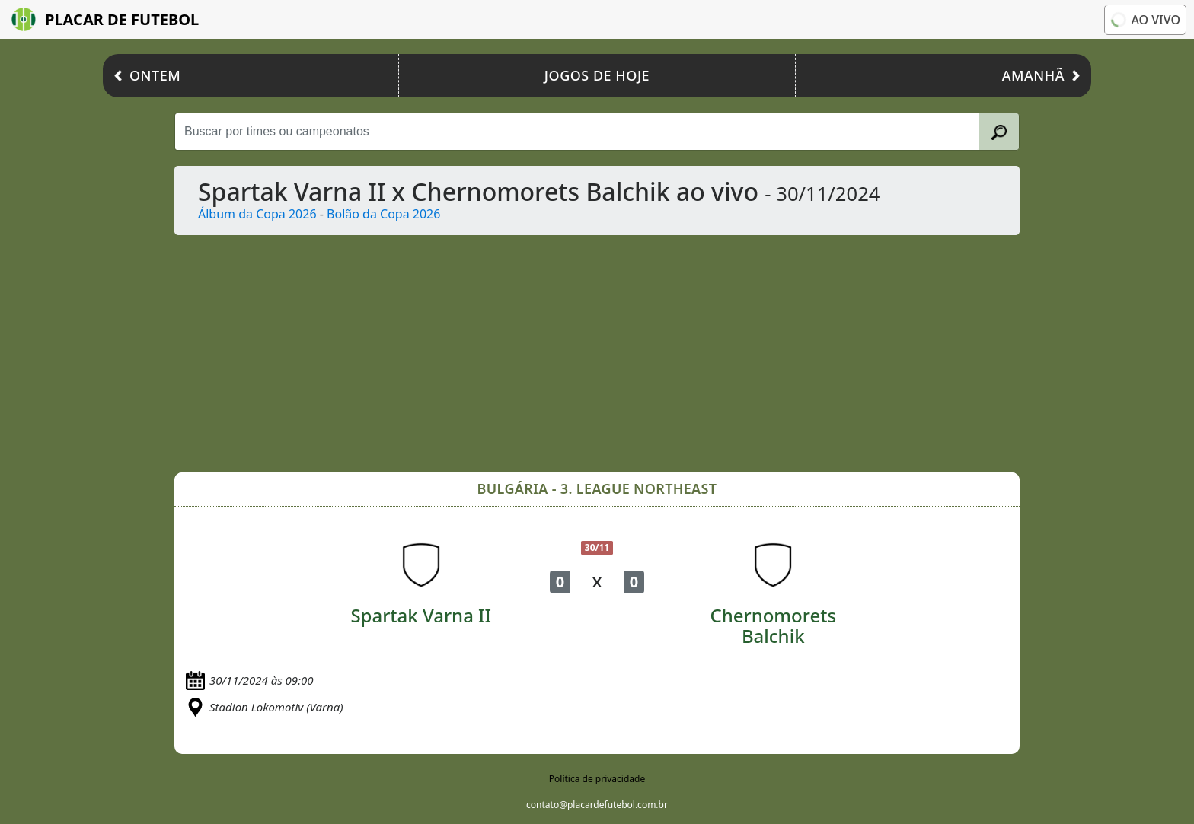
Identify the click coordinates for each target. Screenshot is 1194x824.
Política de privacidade (597, 778)
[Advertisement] (631, 353)
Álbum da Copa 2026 (257, 213)
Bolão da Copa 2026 (383, 213)
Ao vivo (1145, 20)
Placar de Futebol (105, 19)
